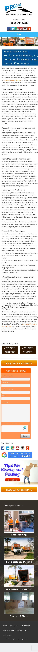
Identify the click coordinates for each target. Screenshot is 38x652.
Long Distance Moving (19, 561)
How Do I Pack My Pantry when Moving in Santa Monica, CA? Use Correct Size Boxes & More (28, 350)
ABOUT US (13, 625)
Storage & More (19, 616)
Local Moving (19, 534)
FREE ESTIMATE (8, 631)
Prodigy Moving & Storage (12, 80)
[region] (19, 41)
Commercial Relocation (19, 588)
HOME (5, 625)
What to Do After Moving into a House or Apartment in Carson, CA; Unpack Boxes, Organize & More (10, 350)
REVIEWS (19, 631)
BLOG (27, 631)
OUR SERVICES (25, 625)
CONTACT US (7, 636)
